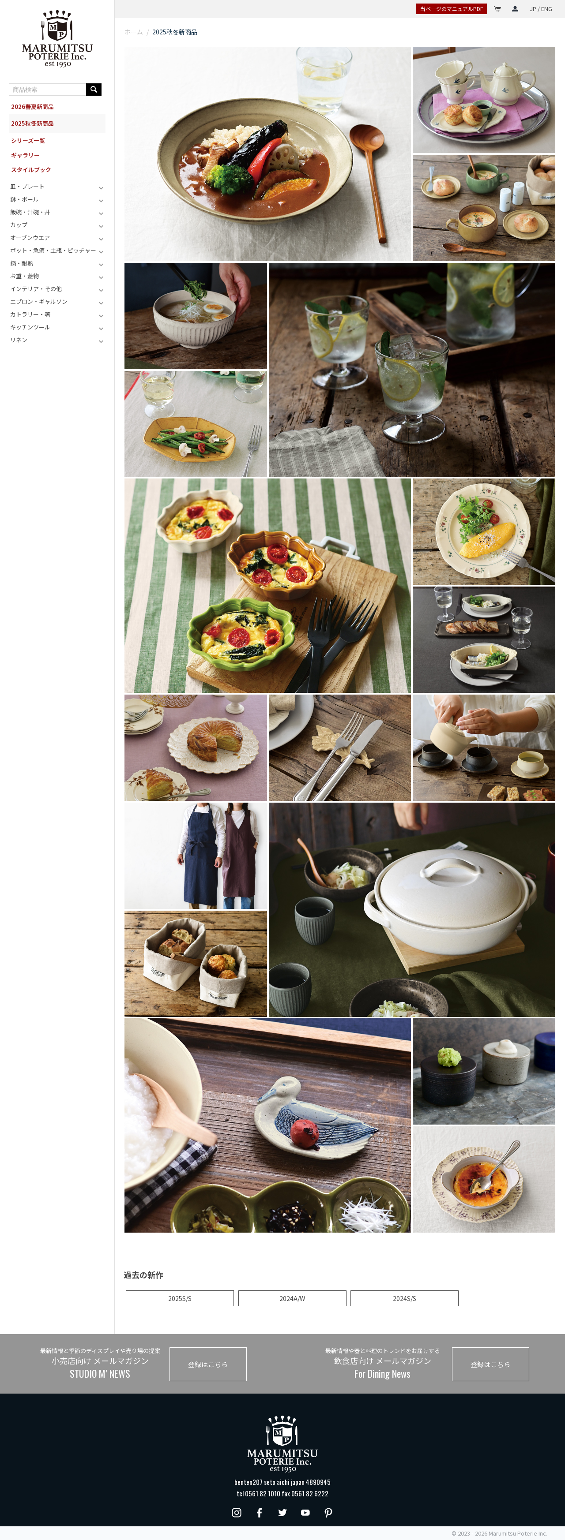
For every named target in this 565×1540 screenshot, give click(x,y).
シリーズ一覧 (28, 140)
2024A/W (292, 1298)
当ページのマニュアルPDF (451, 8)
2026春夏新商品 (32, 106)
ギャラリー (25, 155)
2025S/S (180, 1298)
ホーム (133, 31)
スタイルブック (31, 169)
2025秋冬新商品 (32, 123)
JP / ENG (541, 8)
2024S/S (404, 1298)
